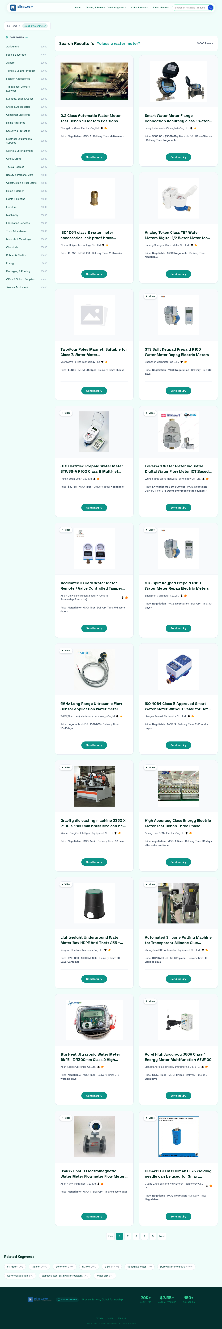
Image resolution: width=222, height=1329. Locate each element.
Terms (110, 1318)
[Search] (210, 7)
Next (162, 1236)
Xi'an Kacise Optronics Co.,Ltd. (82, 1066)
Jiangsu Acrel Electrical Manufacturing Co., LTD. (176, 1066)
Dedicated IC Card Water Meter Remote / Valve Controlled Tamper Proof (91, 585)
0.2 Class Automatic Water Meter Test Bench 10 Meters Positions (91, 118)
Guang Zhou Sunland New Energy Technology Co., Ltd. (178, 1185)
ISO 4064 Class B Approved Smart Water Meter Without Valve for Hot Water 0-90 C (176, 706)
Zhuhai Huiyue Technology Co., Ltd (84, 245)
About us (121, 1318)
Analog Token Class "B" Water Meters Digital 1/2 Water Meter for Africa (176, 235)
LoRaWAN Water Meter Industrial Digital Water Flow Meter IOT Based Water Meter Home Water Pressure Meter (177, 469)
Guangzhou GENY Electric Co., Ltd (168, 833)
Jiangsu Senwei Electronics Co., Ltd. (169, 716)
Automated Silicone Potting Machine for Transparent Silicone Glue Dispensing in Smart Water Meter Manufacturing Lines (178, 940)
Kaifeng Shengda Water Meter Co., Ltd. (171, 245)
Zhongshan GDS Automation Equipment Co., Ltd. (176, 950)
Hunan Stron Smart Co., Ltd (80, 478)
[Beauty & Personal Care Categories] (106, 7)
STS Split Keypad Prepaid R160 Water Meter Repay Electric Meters (177, 352)
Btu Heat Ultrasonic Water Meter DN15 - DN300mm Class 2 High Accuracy (90, 1057)
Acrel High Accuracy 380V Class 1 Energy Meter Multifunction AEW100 (178, 1057)
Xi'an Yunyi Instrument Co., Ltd (82, 1183)
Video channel (161, 7)
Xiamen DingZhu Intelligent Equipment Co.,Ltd (91, 833)
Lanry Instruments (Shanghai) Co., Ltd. (171, 128)
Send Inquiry (94, 157)
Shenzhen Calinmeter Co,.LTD (166, 361)
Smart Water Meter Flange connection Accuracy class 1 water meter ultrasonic (177, 118)
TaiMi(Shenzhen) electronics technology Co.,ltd (91, 716)
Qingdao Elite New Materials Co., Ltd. (86, 950)
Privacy (99, 1318)
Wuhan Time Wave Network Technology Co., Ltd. (177, 478)
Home (78, 7)
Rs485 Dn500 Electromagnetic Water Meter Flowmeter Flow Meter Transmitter (93, 1173)
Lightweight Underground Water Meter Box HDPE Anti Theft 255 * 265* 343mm (90, 940)
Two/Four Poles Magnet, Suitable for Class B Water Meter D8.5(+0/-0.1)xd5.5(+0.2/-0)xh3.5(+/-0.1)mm (94, 352)
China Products (139, 7)
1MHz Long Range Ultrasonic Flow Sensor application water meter (91, 706)
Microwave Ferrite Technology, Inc (84, 361)
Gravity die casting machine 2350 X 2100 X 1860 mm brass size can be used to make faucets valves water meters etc (93, 823)
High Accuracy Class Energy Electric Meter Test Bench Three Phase (178, 823)
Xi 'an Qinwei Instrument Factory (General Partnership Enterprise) (94, 597)
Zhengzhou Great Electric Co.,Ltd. (84, 128)
